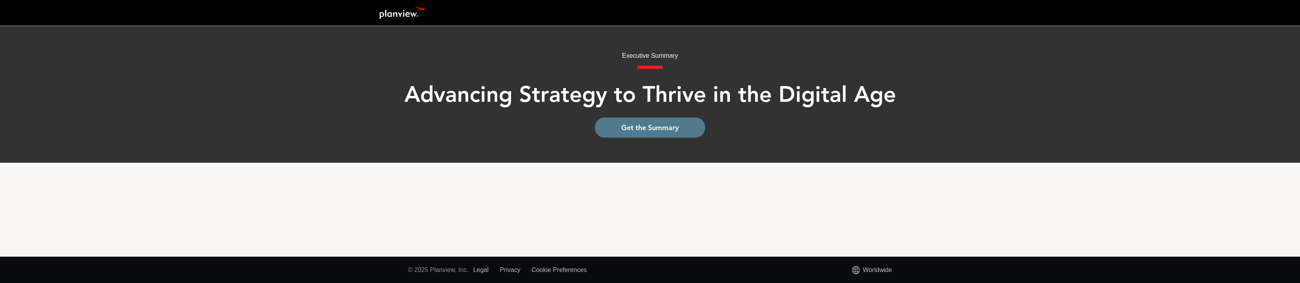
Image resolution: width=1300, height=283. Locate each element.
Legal (480, 269)
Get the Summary (650, 127)
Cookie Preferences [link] (559, 269)
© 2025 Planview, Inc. (438, 269)
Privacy (510, 269)
